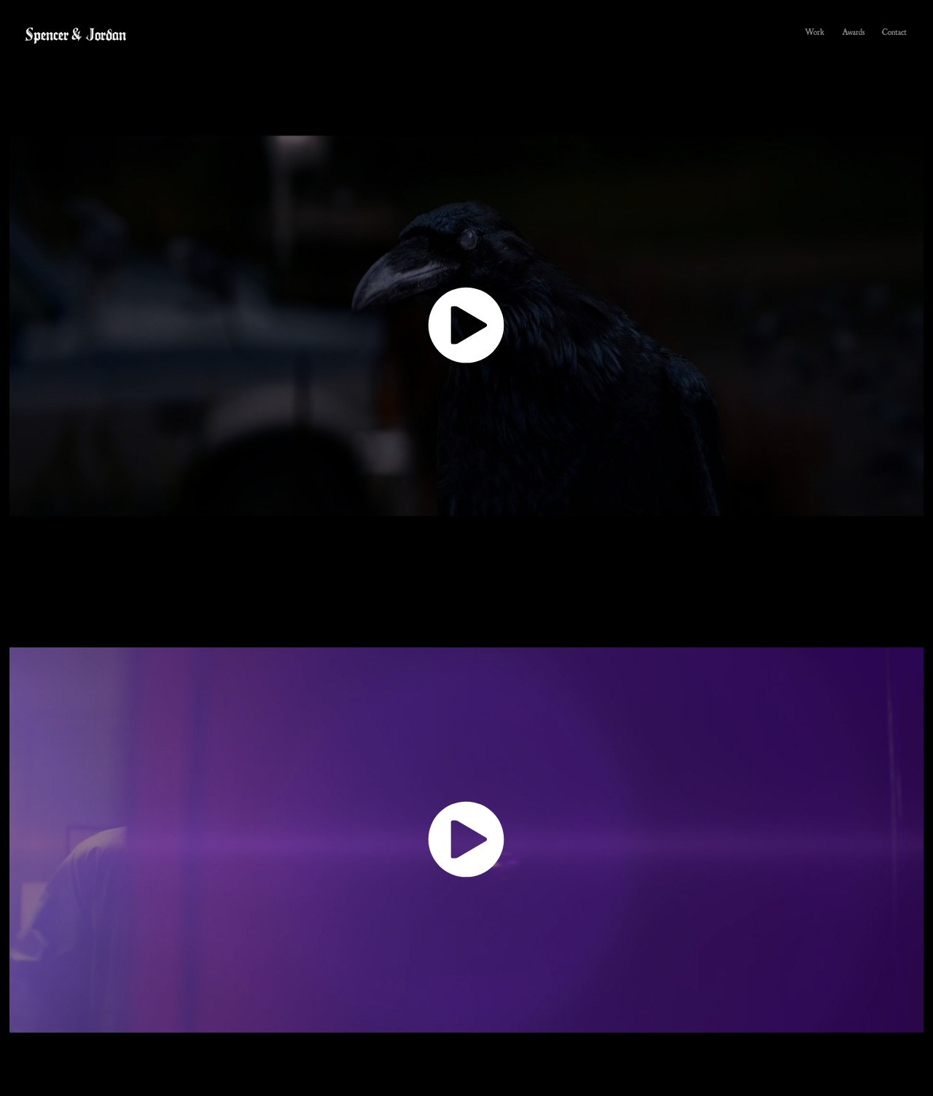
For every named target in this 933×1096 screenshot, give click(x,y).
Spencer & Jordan (75, 34)
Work (814, 31)
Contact (894, 31)
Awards (853, 31)
